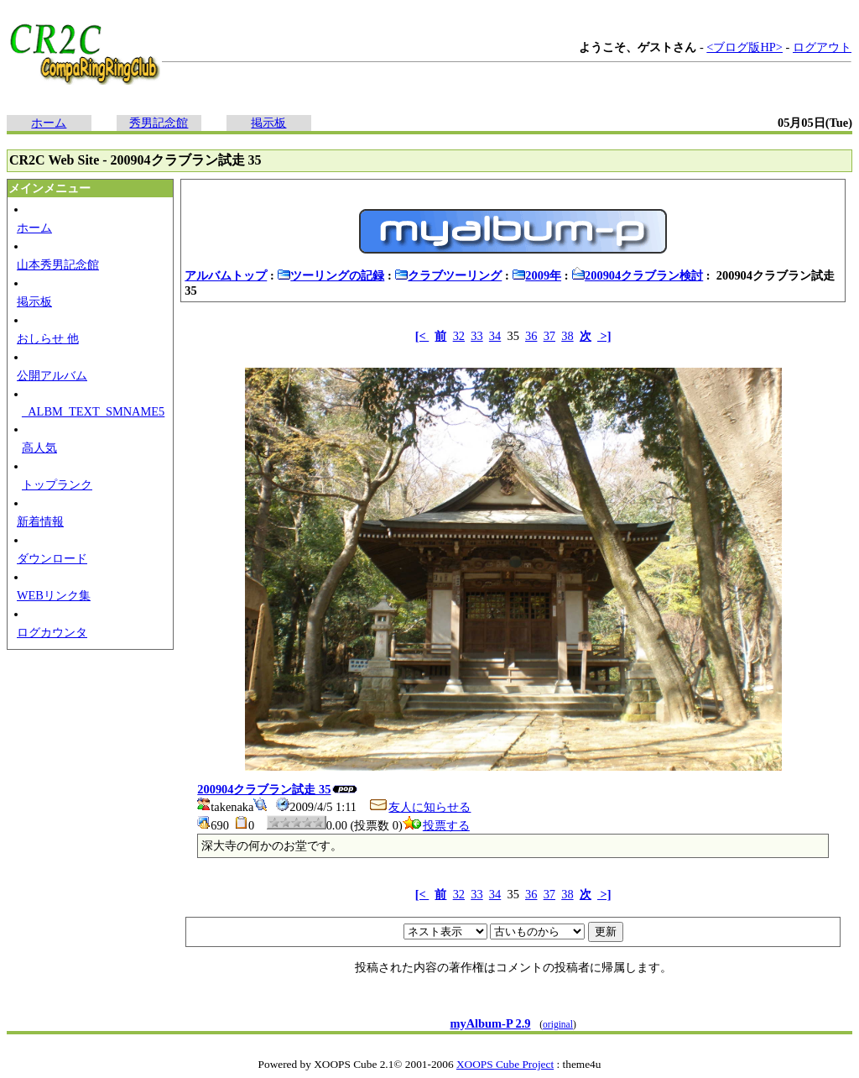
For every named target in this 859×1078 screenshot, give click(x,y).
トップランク (57, 484)
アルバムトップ (226, 275)
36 (531, 336)
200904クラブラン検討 (637, 275)
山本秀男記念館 (58, 264)
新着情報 (40, 521)
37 (549, 336)
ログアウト (822, 47)
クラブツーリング (448, 275)
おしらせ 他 (48, 338)
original (558, 1024)
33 (476, 336)
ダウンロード (52, 558)
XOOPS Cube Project (505, 1064)
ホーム (48, 122)
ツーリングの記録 (330, 275)
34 (495, 336)
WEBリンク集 (54, 595)
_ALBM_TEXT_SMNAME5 (93, 411)
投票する (436, 825)
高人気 (39, 447)
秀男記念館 (158, 122)
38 (567, 336)
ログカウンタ (52, 632)
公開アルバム (52, 375)
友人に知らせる (419, 807)
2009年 (536, 275)
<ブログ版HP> (744, 47)
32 (459, 336)
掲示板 (268, 122)
